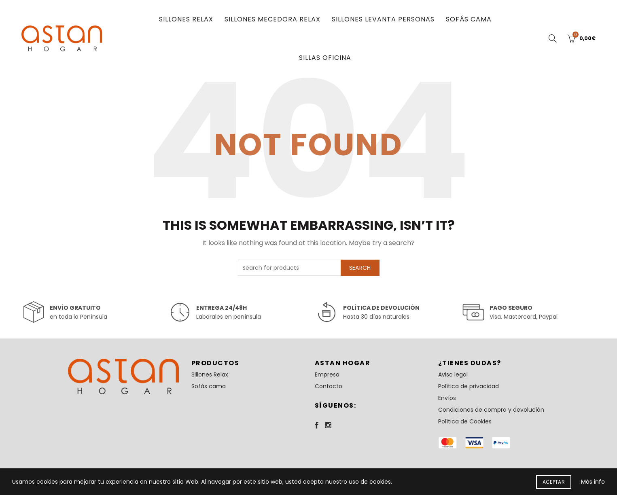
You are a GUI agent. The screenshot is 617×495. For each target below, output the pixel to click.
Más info (593, 482)
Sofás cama (469, 19)
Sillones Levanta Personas (383, 19)
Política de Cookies (465, 421)
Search (360, 268)
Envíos (447, 398)
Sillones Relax (186, 19)
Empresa (327, 374)
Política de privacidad (468, 386)
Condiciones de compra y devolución (491, 410)
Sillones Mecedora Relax (272, 19)
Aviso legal (453, 374)
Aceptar (554, 481)
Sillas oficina (325, 57)
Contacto (328, 386)
